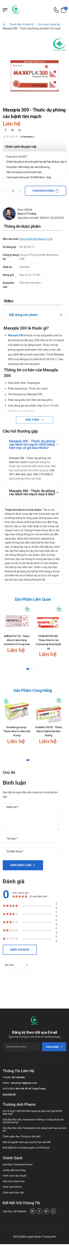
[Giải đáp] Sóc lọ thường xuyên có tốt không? (26, 1147)
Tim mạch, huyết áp (48, 24)
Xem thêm (32, 419)
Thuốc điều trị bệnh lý (21, 24)
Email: (6, 1083)
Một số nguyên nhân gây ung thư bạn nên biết (27, 1142)
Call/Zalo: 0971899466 (14, 1211)
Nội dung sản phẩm (23, 315)
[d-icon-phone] (56, 10)
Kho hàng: (9, 1088)
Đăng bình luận (20, 865)
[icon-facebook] (5, 130)
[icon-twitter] (12, 130)
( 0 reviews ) (27, 137)
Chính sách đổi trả (12, 1186)
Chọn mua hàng (43, 190)
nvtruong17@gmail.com (24, 1083)
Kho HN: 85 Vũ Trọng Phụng (30, 1088)
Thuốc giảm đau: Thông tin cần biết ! (22, 1136)
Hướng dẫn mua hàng (14, 1170)
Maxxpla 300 (15, 335)
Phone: (7, 1077)
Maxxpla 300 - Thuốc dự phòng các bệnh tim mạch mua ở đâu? (32, 492)
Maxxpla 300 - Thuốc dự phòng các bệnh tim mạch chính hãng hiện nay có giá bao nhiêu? (32, 444)
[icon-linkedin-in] (19, 130)
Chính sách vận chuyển (15, 1175)
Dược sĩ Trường (26, 213)
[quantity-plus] (20, 191)
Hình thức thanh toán (14, 1181)
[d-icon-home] (4, 24)
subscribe (54, 1047)
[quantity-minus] (5, 191)
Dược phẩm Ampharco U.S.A (35, 238)
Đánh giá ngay (19, 949)
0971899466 (18, 1077)
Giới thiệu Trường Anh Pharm (18, 1164)
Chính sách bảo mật (13, 1192)
